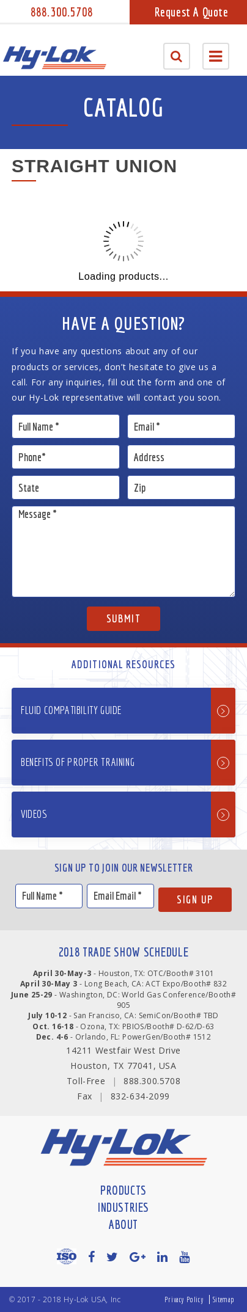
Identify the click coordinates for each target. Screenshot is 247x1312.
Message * (123, 551)
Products (123, 1190)
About (123, 1224)
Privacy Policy (184, 1299)
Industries (123, 1207)
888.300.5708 (62, 12)
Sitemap (224, 1299)
